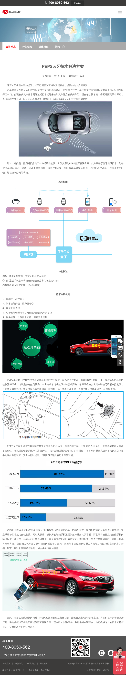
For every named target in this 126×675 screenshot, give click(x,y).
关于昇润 (6, 663)
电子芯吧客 (46, 670)
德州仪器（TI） (19, 670)
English (77, 3)
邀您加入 (19, 663)
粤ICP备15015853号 (100, 670)
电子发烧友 (33, 670)
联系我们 (31, 663)
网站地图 (44, 663)
